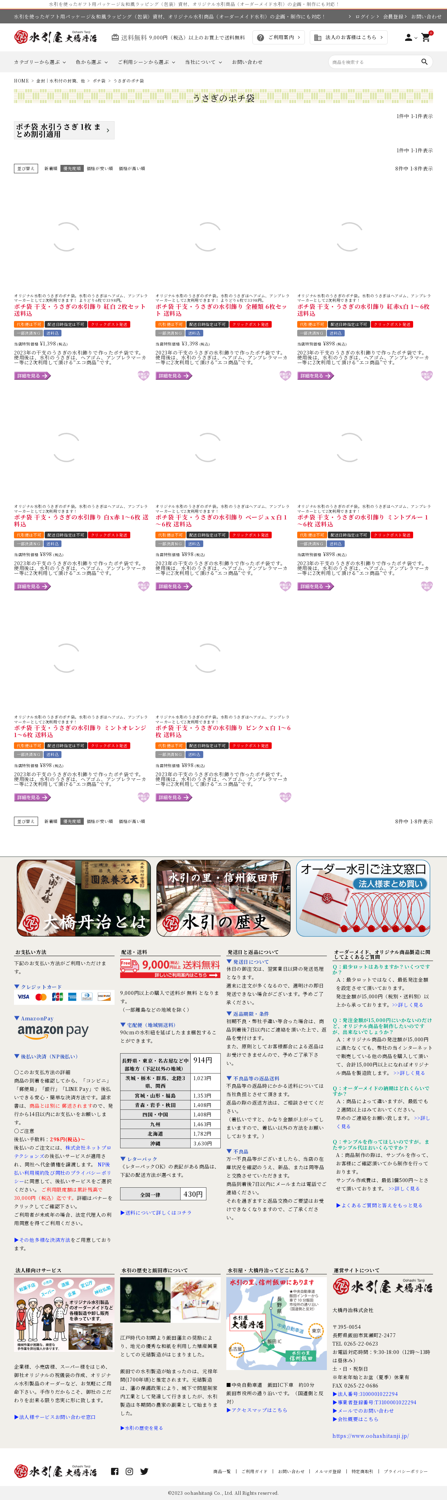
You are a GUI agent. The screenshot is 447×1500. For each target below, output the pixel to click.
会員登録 (390, 16)
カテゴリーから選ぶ (37, 61)
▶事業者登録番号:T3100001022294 (374, 1402)
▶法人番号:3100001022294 (365, 1393)
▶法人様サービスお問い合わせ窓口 (55, 1416)
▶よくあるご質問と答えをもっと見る (379, 1205)
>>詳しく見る (408, 1004)
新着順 (51, 168)
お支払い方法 (30, 951)
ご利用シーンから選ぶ (143, 61)
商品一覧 (222, 1471)
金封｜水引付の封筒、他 (60, 80)
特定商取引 (363, 1471)
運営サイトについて (357, 1270)
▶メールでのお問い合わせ (363, 1410)
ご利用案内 (275, 38)
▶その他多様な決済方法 (42, 1239)
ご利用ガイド (254, 1471)
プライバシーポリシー (406, 1471)
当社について (200, 61)
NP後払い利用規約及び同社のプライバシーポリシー (62, 1173)
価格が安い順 (100, 168)
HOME (21, 80)
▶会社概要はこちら (355, 1418)
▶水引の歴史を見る (141, 1428)
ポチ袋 (99, 80)
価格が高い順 (132, 168)
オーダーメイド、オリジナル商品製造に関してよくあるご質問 (382, 954)
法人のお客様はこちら (345, 38)
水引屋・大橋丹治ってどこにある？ (269, 1270)
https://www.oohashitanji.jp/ (370, 1435)
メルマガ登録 (328, 1471)
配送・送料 (134, 951)
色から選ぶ (89, 61)
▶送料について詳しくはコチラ (156, 1212)
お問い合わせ (422, 16)
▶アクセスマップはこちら (256, 1409)
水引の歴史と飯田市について (155, 1270)
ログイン (362, 16)
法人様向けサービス (38, 1270)
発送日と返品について (253, 951)
